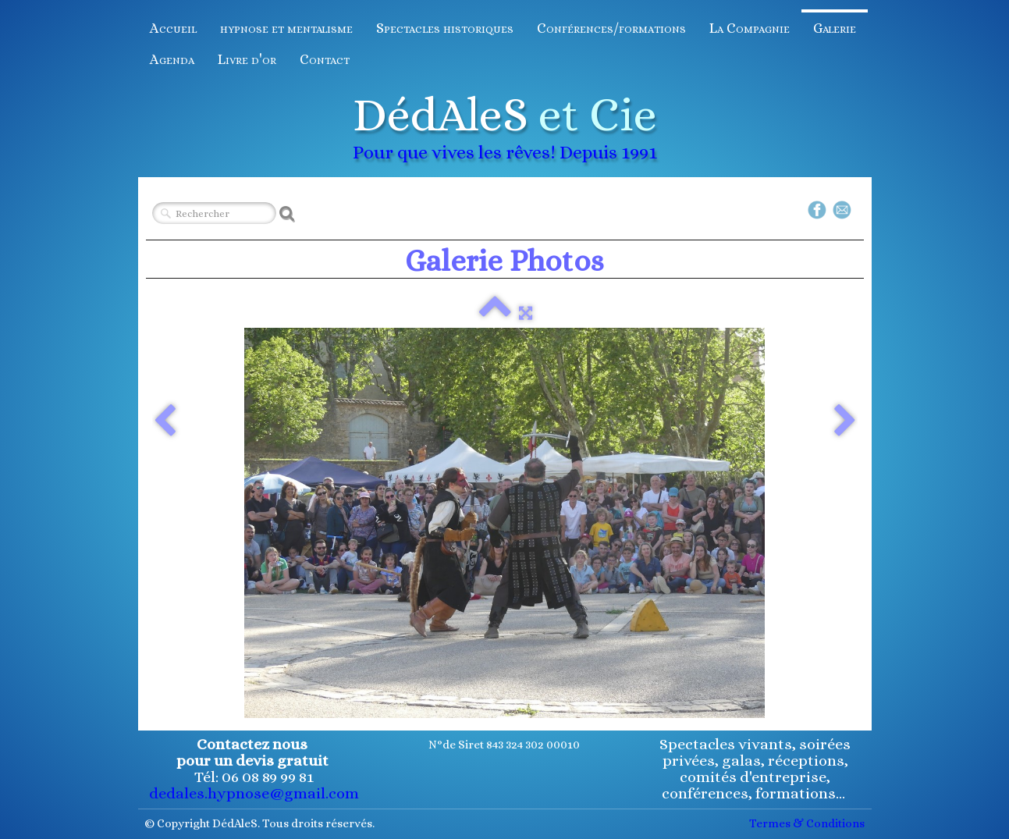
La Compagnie (749, 28)
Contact (325, 59)
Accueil (173, 28)
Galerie (834, 28)
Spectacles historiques (444, 28)
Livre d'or (247, 59)
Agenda (172, 59)
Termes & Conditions (807, 823)
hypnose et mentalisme (286, 28)
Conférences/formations (611, 28)
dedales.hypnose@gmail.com (254, 793)
